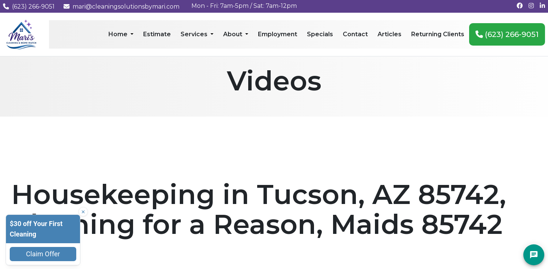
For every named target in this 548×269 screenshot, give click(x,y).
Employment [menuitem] (277, 34)
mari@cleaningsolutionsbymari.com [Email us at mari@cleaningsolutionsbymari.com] (121, 6)
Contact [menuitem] (355, 34)
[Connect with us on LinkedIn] (542, 5)
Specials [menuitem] (320, 34)
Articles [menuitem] (389, 34)
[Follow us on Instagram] (531, 5)
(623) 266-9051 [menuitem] (507, 34)
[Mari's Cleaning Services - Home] (21, 33)
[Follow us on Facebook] (520, 5)
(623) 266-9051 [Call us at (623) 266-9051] (29, 6)
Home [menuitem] (118, 34)
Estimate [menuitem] (157, 34)
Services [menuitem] (195, 34)
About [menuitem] (233, 34)
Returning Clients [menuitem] (437, 34)
